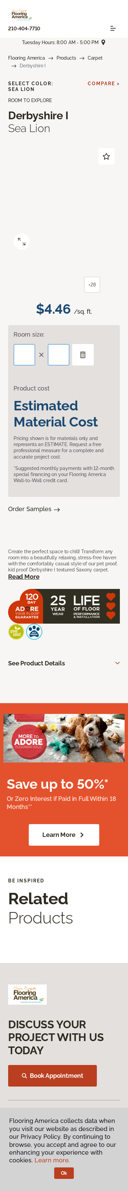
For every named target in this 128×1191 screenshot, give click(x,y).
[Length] (24, 355)
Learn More (63, 835)
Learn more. (52, 1160)
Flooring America (26, 58)
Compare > (104, 83)
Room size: (29, 334)
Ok (64, 1173)
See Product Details (36, 663)
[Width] (58, 355)
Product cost (31, 388)
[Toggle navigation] (113, 28)
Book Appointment (52, 1075)
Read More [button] (23, 576)
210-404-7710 (24, 28)
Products (66, 58)
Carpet (95, 58)
